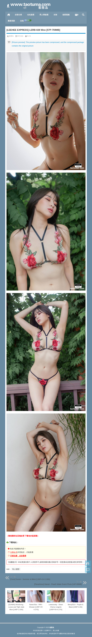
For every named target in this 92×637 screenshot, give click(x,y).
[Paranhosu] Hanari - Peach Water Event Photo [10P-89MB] (58, 584)
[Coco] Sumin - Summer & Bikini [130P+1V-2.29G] (30, 579)
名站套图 (30, 15)
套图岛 (11, 36)
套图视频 (66, 15)
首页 (8, 15)
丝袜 (55, 15)
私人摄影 (15, 569)
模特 (76, 15)
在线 (25, 20)
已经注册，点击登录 (18, 556)
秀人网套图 (44, 15)
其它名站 (20, 36)
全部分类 (18, 15)
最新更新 (11, 21)
